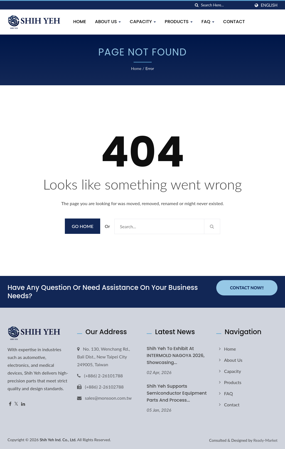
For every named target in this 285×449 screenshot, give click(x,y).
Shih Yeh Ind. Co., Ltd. (58, 439)
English (269, 5)
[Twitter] (16, 404)
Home (79, 21)
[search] (197, 5)
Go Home (83, 226)
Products (179, 21)
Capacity (143, 21)
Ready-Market (265, 440)
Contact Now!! (247, 287)
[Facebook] (10, 404)
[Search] (225, 5)
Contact (234, 21)
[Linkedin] (23, 404)
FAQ (208, 21)
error (149, 68)
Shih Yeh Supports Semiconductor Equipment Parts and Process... (177, 393)
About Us (108, 21)
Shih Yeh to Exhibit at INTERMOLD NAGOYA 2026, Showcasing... (176, 355)
